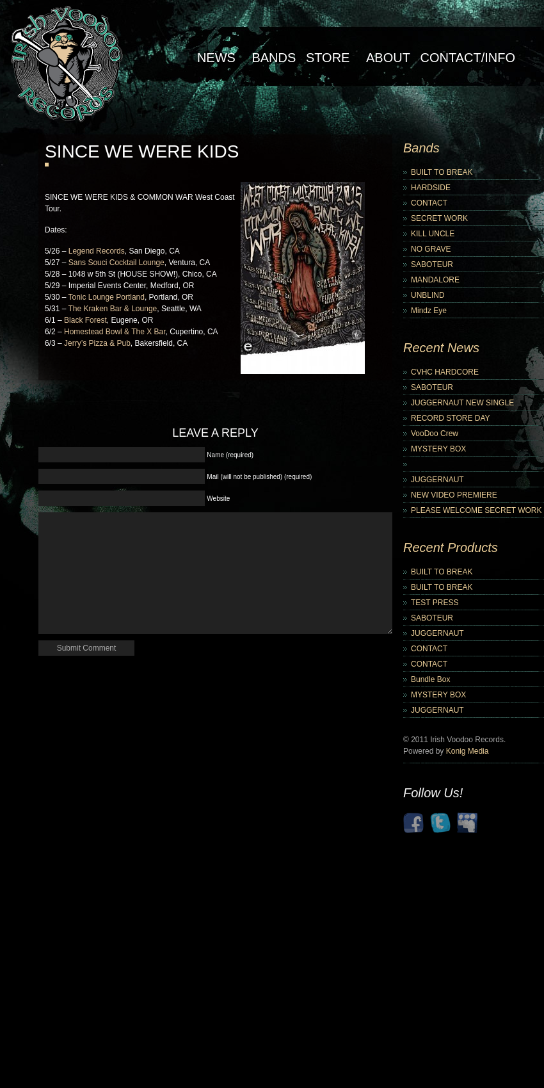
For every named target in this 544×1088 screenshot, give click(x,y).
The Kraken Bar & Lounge (112, 308)
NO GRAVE (431, 249)
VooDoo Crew (434, 433)
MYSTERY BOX (438, 448)
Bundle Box (430, 679)
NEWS (216, 58)
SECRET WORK (439, 218)
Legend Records (96, 251)
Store (328, 58)
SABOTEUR (432, 264)
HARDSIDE (431, 187)
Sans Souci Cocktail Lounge (116, 262)
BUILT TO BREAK (441, 172)
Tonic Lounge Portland (106, 297)
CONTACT (429, 203)
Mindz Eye (429, 310)
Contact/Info (467, 58)
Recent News (441, 348)
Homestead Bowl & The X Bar (115, 331)
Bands (274, 58)
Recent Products (450, 547)
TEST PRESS (434, 602)
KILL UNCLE (432, 233)
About (388, 58)
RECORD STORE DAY (450, 418)
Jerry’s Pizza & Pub (97, 343)
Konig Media (467, 751)
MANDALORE (435, 279)
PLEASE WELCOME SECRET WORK (476, 510)
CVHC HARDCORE (445, 372)
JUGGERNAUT (437, 479)
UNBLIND (428, 295)
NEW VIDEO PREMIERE (454, 495)
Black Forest (85, 320)
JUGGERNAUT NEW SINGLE (462, 402)
